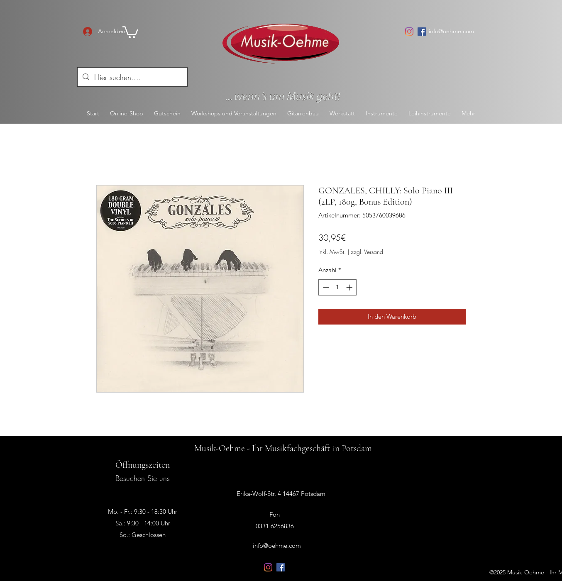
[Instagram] (409, 31)
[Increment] (350, 287)
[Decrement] (325, 287)
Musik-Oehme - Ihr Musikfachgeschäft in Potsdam (283, 448)
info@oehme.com (451, 31)
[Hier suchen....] (132, 78)
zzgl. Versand (367, 252)
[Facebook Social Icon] (422, 31)
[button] (130, 31)
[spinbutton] (338, 287)
